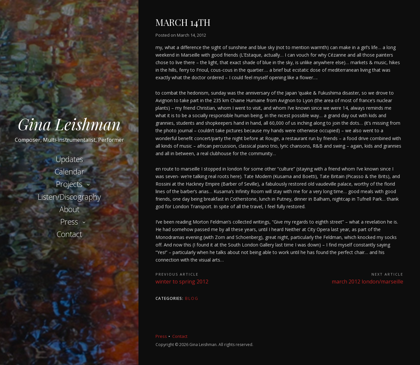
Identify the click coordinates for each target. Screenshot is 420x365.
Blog (192, 298)
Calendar (69, 171)
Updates (69, 159)
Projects (69, 184)
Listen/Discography (69, 197)
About (69, 209)
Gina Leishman (69, 123)
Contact (69, 234)
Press (69, 221)
